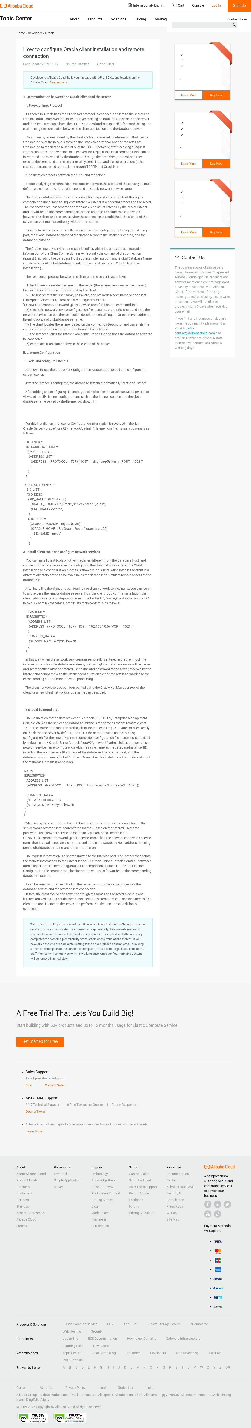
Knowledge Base (103, 1180)
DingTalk (32, 1400)
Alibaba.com (124, 1395)
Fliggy (163, 1395)
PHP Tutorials (73, 1360)
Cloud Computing (103, 1353)
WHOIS (172, 1213)
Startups (22, 1206)
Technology (99, 1174)
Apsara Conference (30, 1213)
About (74, 19)
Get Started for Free (40, 1041)
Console (198, 5)
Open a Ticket (35, 1111)
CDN (110, 1324)
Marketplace (165, 19)
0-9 (227, 1367)
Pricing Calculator (142, 1213)
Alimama (150, 1395)
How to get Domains (141, 1338)
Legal (102, 1387)
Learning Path (73, 1346)
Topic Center (72, 1353)
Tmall (74, 1395)
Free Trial (60, 1174)
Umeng (226, 1395)
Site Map (173, 1219)
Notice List (125, 1387)
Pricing (140, 19)
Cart (178, 5)
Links (149, 1387)
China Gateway (102, 1187)
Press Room (175, 1206)
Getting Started (102, 1200)
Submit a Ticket (140, 1180)
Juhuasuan (88, 1395)
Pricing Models (26, 1180)
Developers (158, 1353)
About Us (46, 1387)
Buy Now (216, 95)
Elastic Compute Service (80, 1324)
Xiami (20, 1400)
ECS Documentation (102, 1338)
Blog (94, 1206)
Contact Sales (237, 19)
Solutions (118, 19)
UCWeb (213, 1395)
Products (95, 19)
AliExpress (105, 1395)
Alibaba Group (26, 1395)
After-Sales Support (143, 1187)
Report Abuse (139, 1193)
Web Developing (187, 1353)
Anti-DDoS (131, 1324)
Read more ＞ (59, 82)
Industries (133, 1353)
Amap (202, 1395)
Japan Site (70, 1338)
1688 (138, 1395)
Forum (134, 1206)
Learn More (188, 95)
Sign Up (239, 5)
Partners (22, 1200)
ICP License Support (105, 1193)
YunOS (174, 1395)
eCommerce (199, 1324)
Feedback (136, 1200)
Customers (24, 1193)
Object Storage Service (164, 1324)
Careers (21, 1387)
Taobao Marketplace (53, 1395)
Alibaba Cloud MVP (180, 1187)
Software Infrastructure (183, 1338)
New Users (101, 1346)
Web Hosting (72, 1331)
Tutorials (215, 1353)
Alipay (44, 1400)
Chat (29, 1085)
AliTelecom (188, 1395)
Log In (216, 5)
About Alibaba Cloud (31, 1174)
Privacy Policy (75, 1387)
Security (97, 1331)
